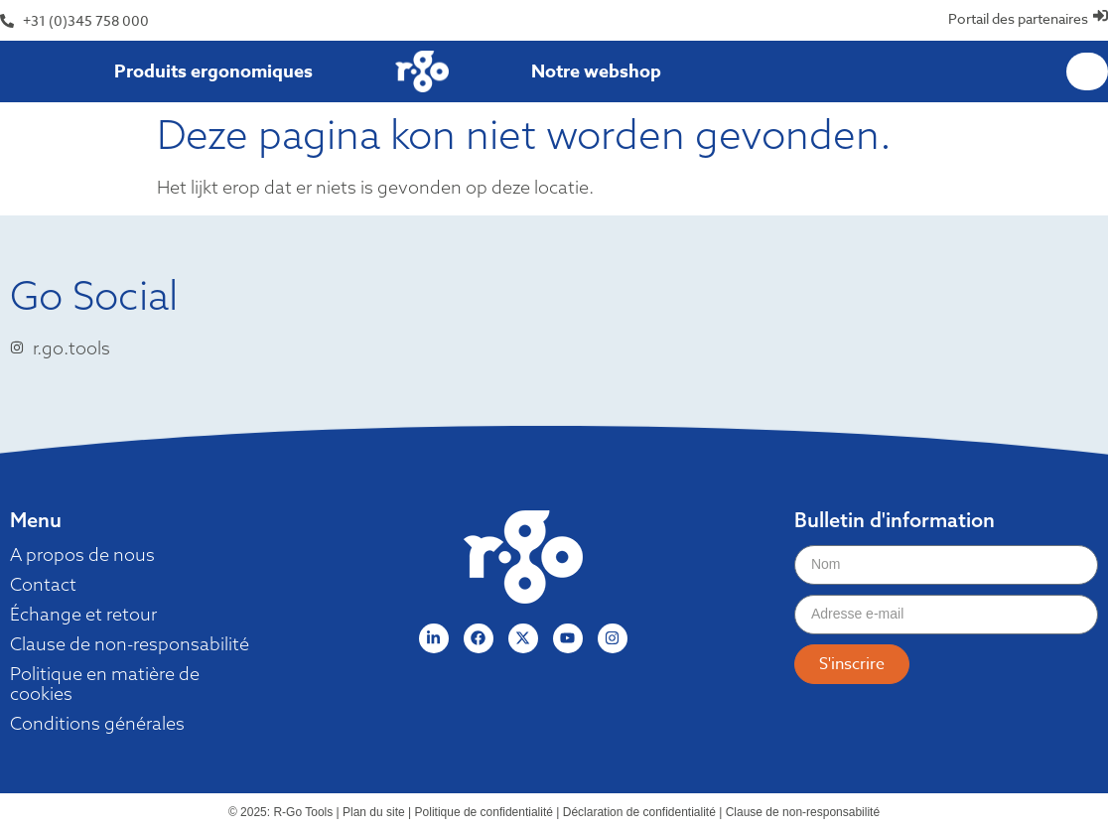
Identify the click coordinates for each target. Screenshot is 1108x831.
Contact (43, 585)
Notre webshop (596, 71)
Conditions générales (97, 724)
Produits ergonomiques (213, 71)
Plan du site (374, 812)
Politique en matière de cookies (105, 684)
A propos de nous (82, 555)
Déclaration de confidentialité (639, 812)
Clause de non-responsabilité (129, 644)
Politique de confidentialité (484, 812)
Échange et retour (83, 614)
